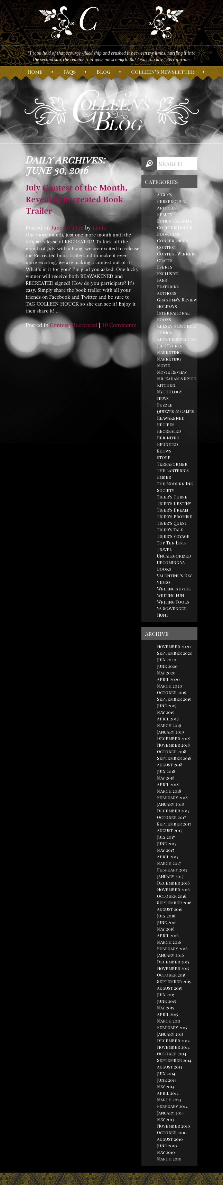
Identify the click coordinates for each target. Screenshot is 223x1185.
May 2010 (166, 1152)
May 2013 (165, 1119)
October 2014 (171, 1053)
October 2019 (171, 692)
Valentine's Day (174, 575)
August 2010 (170, 1139)
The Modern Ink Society (175, 487)
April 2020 (168, 679)
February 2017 (172, 870)
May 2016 (166, 929)
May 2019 (166, 712)
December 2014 (173, 1040)
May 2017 (165, 850)
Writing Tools (173, 602)
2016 (77, 228)
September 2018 (174, 758)
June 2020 (167, 666)
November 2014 (173, 1047)
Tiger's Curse (172, 497)
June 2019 (167, 705)
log (103, 71)
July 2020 (166, 659)
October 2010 (172, 1132)
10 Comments (119, 325)
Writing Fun (170, 595)
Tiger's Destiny (174, 503)
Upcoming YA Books (171, 566)
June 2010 (167, 1145)
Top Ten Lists (172, 542)
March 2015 (168, 1021)
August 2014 (170, 1067)
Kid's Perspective (177, 339)
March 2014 (169, 1099)
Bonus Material (174, 221)
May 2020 (166, 672)
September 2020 (175, 653)
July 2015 (166, 994)
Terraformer (172, 464)
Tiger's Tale (170, 529)
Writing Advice (174, 588)
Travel (164, 549)
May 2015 (165, 1007)
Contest (59, 325)
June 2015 (166, 1001)
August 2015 (169, 988)
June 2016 (167, 922)
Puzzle (165, 405)
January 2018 (170, 804)
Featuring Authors (168, 290)
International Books (173, 316)
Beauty (165, 214)
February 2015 (172, 1027)
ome (35, 71)
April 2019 (168, 718)
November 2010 (173, 1126)
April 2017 (167, 856)
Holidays (167, 306)
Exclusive (168, 273)
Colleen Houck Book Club (174, 231)
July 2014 (166, 1073)
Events (165, 267)
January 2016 (170, 955)
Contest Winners (177, 253)
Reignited (168, 437)
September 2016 (174, 902)
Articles (167, 208)
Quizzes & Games (175, 411)
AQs (69, 71)
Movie (163, 365)
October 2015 (171, 975)
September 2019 (174, 699)
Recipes (166, 424)
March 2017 (169, 863)
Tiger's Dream (172, 510)
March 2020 (169, 686)
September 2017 (174, 824)
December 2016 (173, 883)
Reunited (167, 444)
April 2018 (168, 784)
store (163, 457)
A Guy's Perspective (171, 198)
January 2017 (170, 876)
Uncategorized (174, 556)
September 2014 (174, 1060)
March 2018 (169, 791)
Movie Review (172, 372)
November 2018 (173, 745)
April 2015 (167, 1014)
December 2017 (173, 810)
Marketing (169, 352)
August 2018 (170, 764)
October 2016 (171, 896)
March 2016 (169, 942)
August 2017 (169, 830)
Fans (162, 280)
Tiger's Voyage (173, 536)
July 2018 (166, 771)
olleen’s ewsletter (162, 71)
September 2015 (174, 981)
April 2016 (168, 935)
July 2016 (166, 915)
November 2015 (173, 968)
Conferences (172, 240)
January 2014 (170, 1113)
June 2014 (167, 1080)
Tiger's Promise (174, 516)
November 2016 (173, 889)
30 (67, 228)
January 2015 (170, 1034)
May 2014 (166, 1086)
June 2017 (166, 843)
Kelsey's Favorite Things (176, 329)
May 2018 (166, 778)
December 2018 (173, 738)
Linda (99, 228)
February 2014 (172, 1106)
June (56, 228)
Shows (164, 451)
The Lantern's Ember (173, 474)
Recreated (84, 325)
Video (163, 582)
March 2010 (169, 1158)
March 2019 (169, 725)
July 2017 (166, 837)
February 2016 (172, 948)
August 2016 (170, 909)
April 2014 (168, 1093)
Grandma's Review (177, 299)
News (163, 398)
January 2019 (170, 732)
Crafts (165, 260)
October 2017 (171, 817)
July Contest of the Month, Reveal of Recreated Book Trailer (76, 199)
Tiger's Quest (172, 523)
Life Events (170, 345)
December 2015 (173, 961)
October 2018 (171, 751)
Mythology (169, 391)
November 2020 (174, 646)
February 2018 (172, 797)
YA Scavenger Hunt (172, 612)
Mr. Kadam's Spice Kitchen (176, 382)
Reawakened (171, 418)
